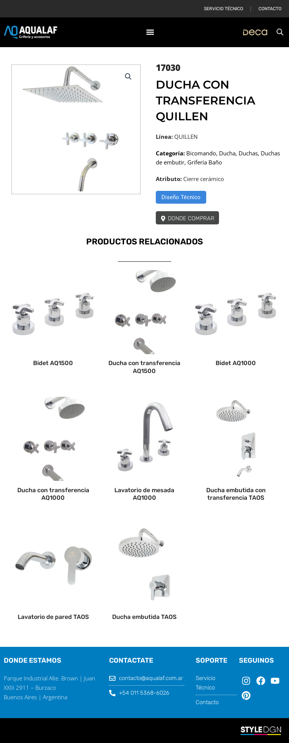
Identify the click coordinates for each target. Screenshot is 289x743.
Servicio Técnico (223, 8)
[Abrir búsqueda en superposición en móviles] (280, 32)
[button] (150, 32)
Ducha (227, 153)
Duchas (248, 153)
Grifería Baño (204, 162)
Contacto (270, 8)
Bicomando (201, 153)
